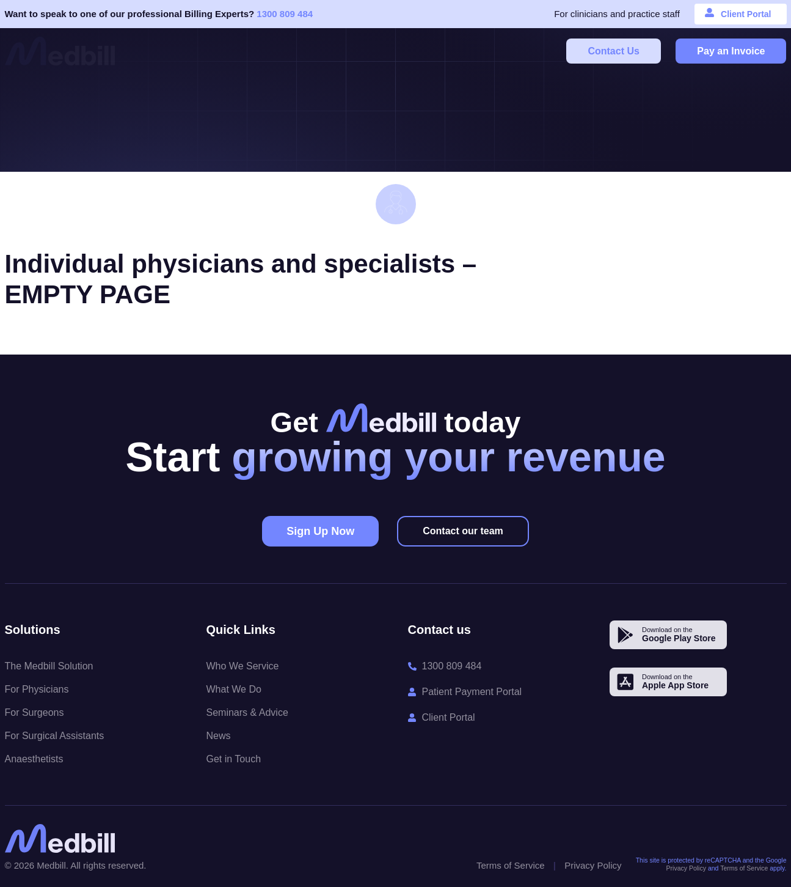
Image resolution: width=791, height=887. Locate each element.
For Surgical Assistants (54, 736)
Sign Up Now (320, 531)
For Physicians (37, 689)
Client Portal (746, 14)
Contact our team (463, 531)
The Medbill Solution (49, 666)
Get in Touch (233, 759)
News (218, 736)
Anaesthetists (34, 759)
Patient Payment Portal (472, 691)
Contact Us (613, 51)
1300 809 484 (285, 14)
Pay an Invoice (731, 51)
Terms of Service (510, 865)
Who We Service (242, 666)
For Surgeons (34, 712)
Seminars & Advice (247, 712)
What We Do (233, 689)
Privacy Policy (592, 865)
